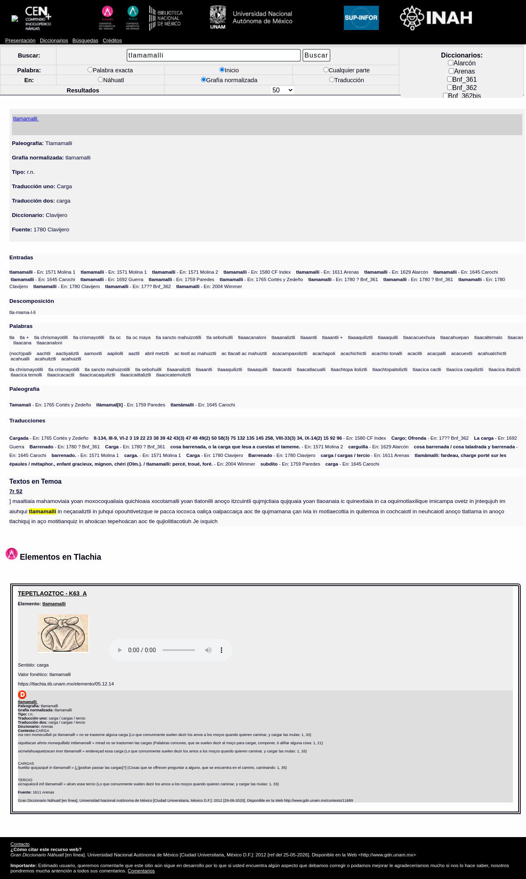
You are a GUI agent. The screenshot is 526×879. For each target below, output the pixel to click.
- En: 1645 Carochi (466, 267)
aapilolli (115, 348)
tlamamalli (54, 599)
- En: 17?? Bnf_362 (138, 281)
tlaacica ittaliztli (504, 364)
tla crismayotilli (88, 332)
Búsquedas (85, 36)
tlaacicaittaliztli (135, 370)
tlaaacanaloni (252, 332)
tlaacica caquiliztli (464, 364)
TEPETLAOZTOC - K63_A (52, 589)
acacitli (414, 348)
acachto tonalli (386, 348)
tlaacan (515, 332)
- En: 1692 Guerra (112, 274)
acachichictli (354, 348)
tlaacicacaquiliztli (97, 370)
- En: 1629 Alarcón (396, 267)
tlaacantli (282, 364)
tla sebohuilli (220, 332)
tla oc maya (138, 332)
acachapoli (323, 348)
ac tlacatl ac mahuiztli (244, 348)
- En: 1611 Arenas (327, 267)
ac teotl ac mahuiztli (195, 348)
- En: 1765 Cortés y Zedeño (261, 274)
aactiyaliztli (67, 348)
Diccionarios (54, 36)
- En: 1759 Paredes (182, 274)
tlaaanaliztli (283, 332)
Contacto (20, 839)
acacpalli (436, 348)
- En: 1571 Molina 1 (42, 267)
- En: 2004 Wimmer (209, 281)
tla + (24, 332)
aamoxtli (93, 348)
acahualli (20, 354)
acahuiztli (71, 354)
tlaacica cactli (427, 364)
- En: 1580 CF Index (257, 267)
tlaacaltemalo (488, 332)
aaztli (134, 348)
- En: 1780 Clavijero (66, 281)
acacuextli (462, 348)
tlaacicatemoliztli (173, 370)
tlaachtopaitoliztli (389, 364)
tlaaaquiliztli (360, 332)
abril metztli (157, 348)
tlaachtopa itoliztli (349, 364)
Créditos (112, 36)
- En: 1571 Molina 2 (185, 267)
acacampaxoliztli (289, 348)
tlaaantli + (332, 332)
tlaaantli (308, 332)
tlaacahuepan (455, 332)
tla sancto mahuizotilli (178, 332)
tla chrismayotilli (51, 332)
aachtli (44, 348)
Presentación (20, 36)
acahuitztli (45, 354)
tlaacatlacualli (311, 364)
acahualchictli (492, 348)
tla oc (115, 332)
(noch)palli (20, 348)
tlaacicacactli (60, 370)
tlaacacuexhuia (419, 332)
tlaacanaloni (49, 338)
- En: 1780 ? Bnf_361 (343, 274)
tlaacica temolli (26, 370)
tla (11, 332)
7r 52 (16, 487)
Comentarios (141, 866)
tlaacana (22, 338)
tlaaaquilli (388, 332)
